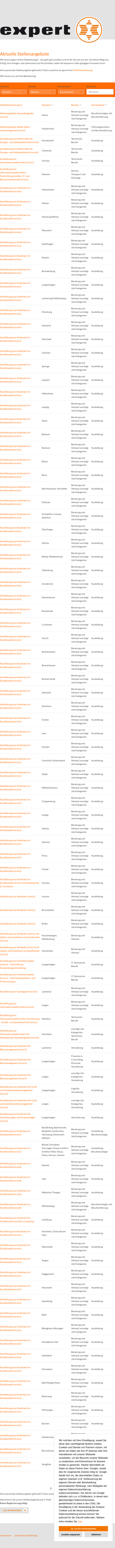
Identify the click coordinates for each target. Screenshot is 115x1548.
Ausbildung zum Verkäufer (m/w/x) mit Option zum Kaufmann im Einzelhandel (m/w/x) (19, 937)
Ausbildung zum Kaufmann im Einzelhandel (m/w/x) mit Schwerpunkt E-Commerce (19, 883)
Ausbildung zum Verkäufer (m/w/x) (17, 896)
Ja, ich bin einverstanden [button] (83, 1529)
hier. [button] (80, 1521)
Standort (4, 86)
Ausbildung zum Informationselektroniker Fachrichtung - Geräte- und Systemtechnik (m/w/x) (19, 1019)
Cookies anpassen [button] (70, 1534)
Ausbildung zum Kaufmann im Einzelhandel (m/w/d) (15, 1165)
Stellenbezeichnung (11, 104)
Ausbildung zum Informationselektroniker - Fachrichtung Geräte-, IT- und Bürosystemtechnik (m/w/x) (15, 174)
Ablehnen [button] (96, 1534)
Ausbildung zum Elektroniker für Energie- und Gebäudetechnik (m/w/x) (19, 150)
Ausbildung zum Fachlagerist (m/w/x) (19, 991)
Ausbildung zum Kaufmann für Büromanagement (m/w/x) (15, 1047)
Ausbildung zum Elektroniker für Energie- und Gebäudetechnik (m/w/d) (19, 140)
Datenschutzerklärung (26, 1535)
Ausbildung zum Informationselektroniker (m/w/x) (17, 160)
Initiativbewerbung (82, 70)
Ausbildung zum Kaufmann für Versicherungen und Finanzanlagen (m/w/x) (17, 1117)
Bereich (32, 86)
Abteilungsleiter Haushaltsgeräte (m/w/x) (17, 115)
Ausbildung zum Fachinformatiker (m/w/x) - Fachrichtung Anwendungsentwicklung (17, 964)
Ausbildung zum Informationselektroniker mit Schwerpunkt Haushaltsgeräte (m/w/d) (19, 1034)
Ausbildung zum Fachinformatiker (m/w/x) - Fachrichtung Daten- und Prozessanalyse (17, 978)
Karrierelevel (64, 86)
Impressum (5, 1535)
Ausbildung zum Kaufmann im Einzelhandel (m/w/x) (15, 189)
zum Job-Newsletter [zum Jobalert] (12, 1510)
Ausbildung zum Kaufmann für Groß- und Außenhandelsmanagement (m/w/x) (19, 1090)
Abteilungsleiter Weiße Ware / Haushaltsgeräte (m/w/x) (15, 128)
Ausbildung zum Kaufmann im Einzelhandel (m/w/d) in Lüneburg (17, 1219)
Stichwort (91, 86)
